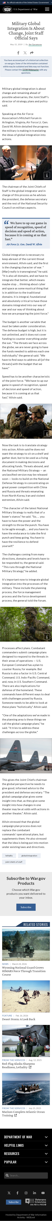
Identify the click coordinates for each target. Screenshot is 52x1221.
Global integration (29, 855)
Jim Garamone (35, 44)
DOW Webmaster (30, 69)
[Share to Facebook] (18, 53)
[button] (47, 9)
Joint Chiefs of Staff (14, 862)
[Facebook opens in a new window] (17, 1193)
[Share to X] (25, 53)
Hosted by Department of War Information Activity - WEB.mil (26, 1216)
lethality (9, 855)
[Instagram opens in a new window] (26, 1193)
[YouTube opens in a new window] (43, 1193)
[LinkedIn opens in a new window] (34, 1193)
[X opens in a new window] (9, 1193)
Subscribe (26, 907)
